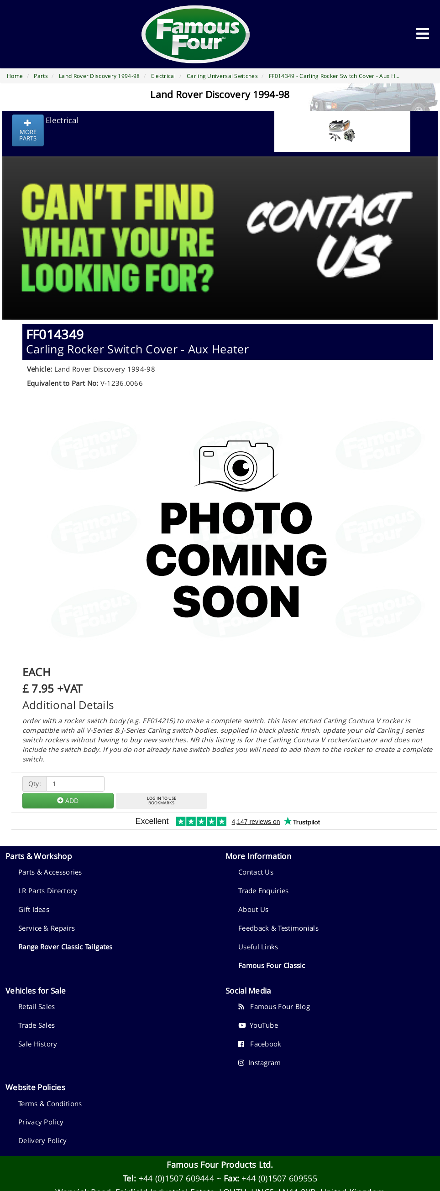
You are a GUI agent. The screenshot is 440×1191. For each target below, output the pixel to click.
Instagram (259, 1062)
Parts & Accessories (50, 871)
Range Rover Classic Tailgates (65, 946)
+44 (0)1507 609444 (176, 1178)
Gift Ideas (33, 909)
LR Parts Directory (47, 890)
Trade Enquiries (263, 890)
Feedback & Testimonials (278, 927)
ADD (68, 800)
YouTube (258, 1025)
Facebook (260, 1043)
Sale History (38, 1043)
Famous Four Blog (274, 1006)
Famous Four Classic (271, 965)
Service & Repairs (46, 927)
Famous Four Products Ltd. (220, 1164)
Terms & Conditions (50, 1103)
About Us (253, 909)
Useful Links (258, 946)
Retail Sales (36, 1006)
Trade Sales (36, 1025)
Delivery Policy (42, 1140)
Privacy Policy (40, 1121)
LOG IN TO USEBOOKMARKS (161, 800)
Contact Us (255, 871)
